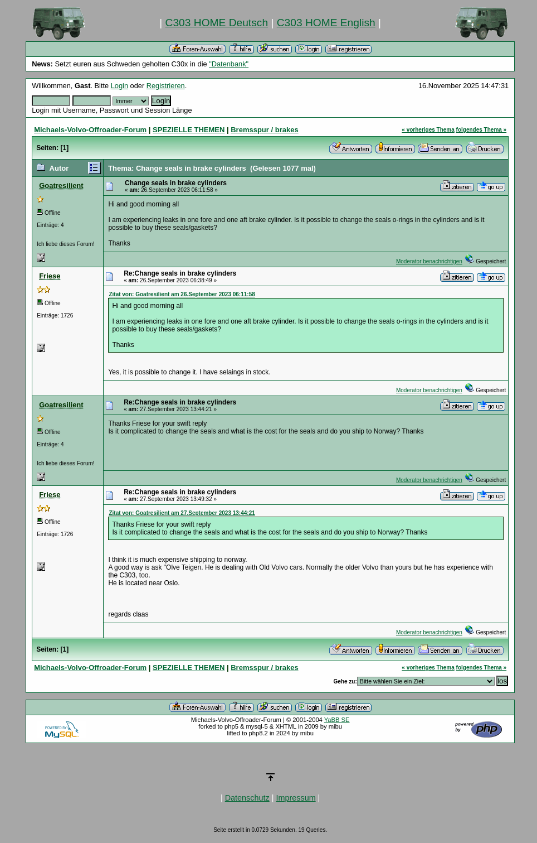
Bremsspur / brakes (264, 130)
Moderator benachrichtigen (429, 261)
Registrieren (166, 85)
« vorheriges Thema (428, 130)
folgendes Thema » (481, 130)
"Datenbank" (228, 64)
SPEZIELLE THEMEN (188, 130)
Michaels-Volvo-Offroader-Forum (90, 130)
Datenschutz (247, 797)
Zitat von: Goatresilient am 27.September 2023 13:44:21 (182, 513)
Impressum (295, 797)
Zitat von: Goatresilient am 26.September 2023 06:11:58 (182, 294)
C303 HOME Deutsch (216, 22)
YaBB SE (337, 719)
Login (119, 85)
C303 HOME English (326, 22)
